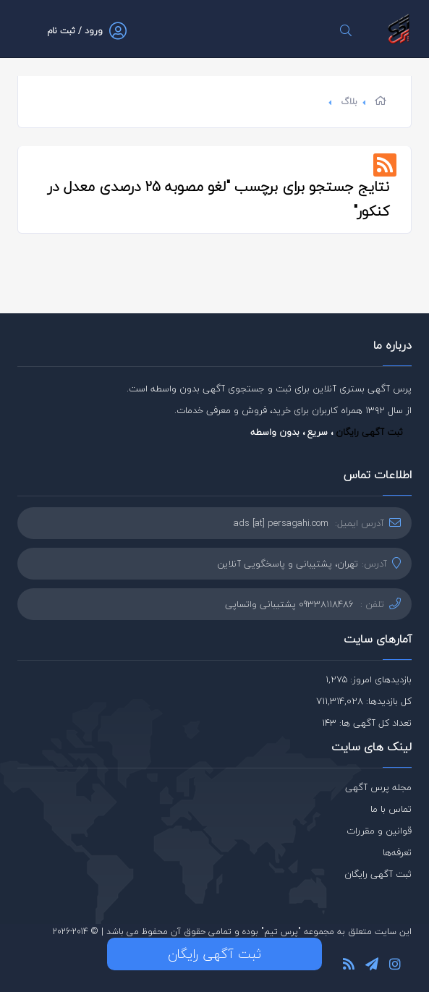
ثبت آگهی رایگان (369, 432)
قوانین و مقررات (379, 831)
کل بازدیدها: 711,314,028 (364, 701)
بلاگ (349, 101)
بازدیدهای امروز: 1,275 (369, 679)
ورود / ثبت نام (75, 30)
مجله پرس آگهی (378, 787)
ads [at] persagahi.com (281, 523)
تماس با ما (391, 809)
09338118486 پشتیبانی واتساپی (289, 604)
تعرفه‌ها (397, 852)
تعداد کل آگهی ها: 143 (367, 723)
